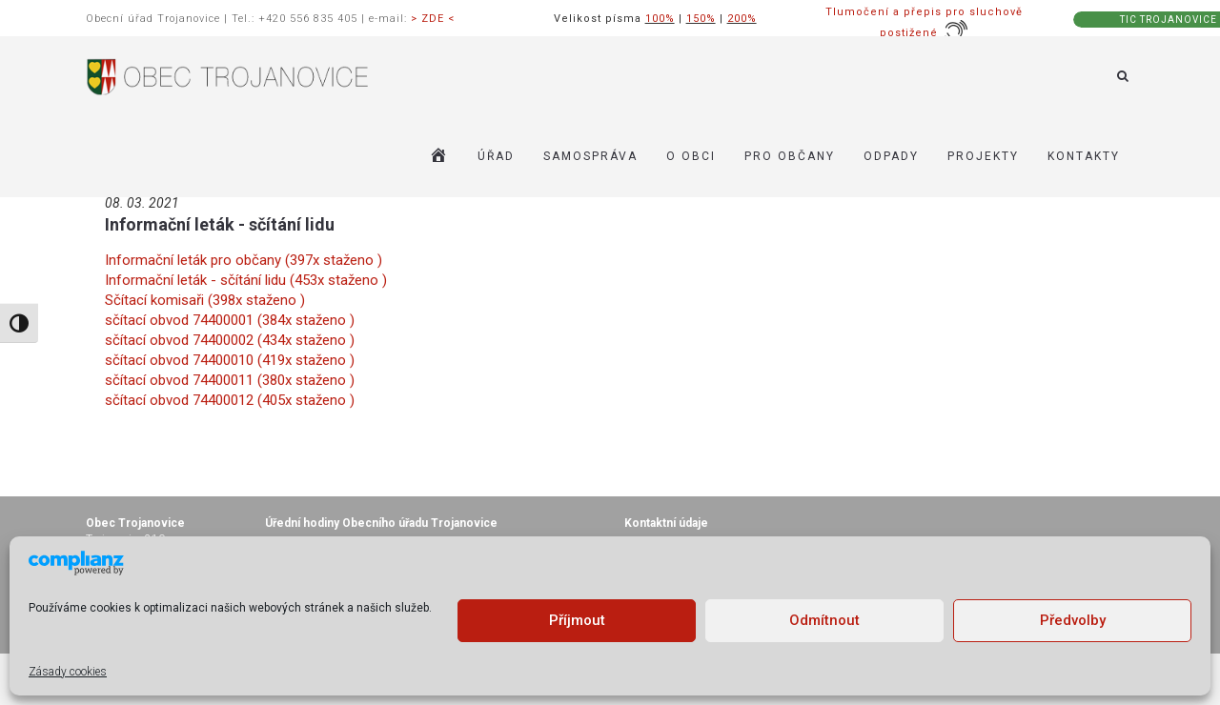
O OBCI (691, 156)
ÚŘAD (496, 156)
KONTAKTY (1083, 156)
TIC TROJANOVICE (1168, 19)
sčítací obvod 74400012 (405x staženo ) (230, 400)
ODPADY (891, 156)
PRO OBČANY (789, 156)
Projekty (983, 156)
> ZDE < (433, 18)
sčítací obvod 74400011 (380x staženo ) (230, 380)
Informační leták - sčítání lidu (220, 224)
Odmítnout (824, 620)
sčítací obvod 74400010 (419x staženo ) (230, 360)
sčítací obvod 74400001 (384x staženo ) (230, 320)
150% (701, 18)
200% (742, 18)
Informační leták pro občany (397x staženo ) (243, 260)
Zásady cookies (68, 671)
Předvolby (1073, 620)
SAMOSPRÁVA (590, 156)
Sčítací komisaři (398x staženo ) (205, 300)
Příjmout (577, 620)
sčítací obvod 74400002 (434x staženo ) (230, 340)
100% (660, 18)
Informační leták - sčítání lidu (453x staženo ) (246, 280)
